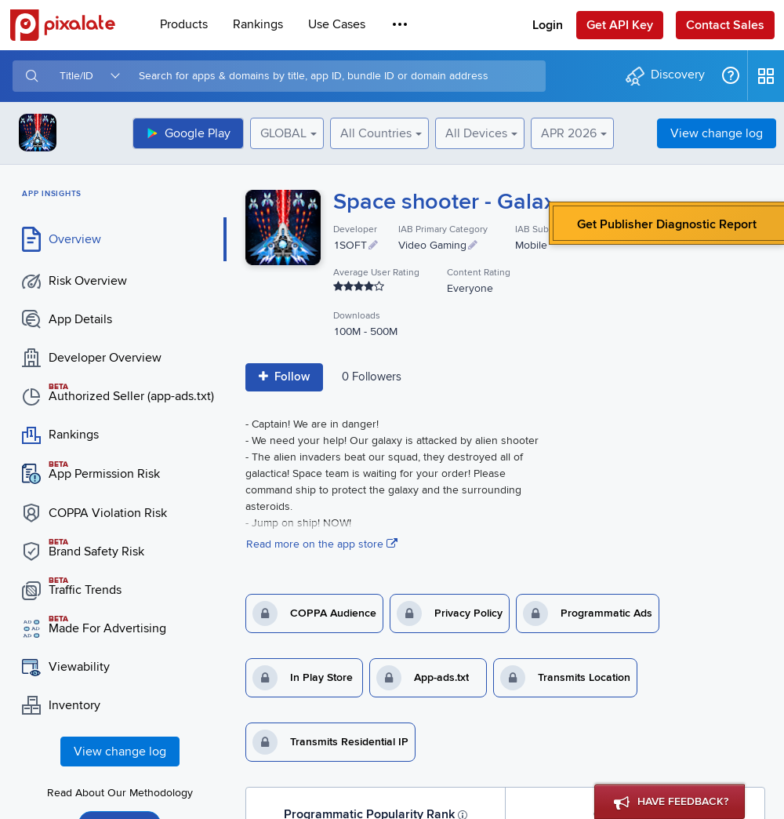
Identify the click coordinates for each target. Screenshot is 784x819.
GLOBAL (283, 133)
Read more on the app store (321, 544)
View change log (716, 133)
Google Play (188, 133)
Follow (284, 376)
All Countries (376, 133)
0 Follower (371, 377)
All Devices (476, 133)
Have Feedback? (671, 803)
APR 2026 (569, 133)
